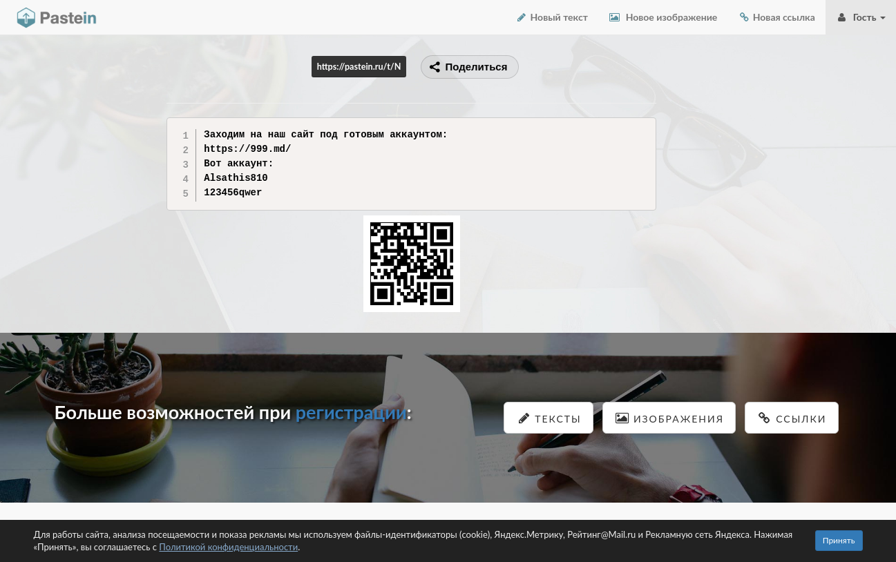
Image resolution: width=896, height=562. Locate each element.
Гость (861, 17)
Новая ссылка (776, 17)
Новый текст (551, 17)
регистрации (351, 411)
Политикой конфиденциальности (228, 546)
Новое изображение (663, 17)
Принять (839, 540)
